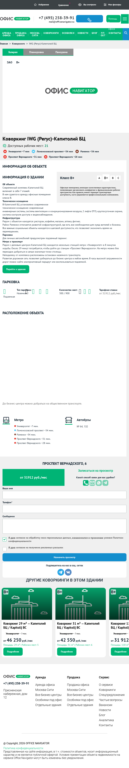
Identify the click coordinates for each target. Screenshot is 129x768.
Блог (102, 715)
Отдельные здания (48, 705)
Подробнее (13, 651)
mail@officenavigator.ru (61, 22)
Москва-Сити (44, 690)
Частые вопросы (110, 700)
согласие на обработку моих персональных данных (43, 537)
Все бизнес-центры (48, 695)
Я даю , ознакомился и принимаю (65, 539)
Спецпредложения (112, 695)
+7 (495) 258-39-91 (56, 17)
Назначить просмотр (64, 557)
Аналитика (106, 720)
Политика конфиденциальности (23, 748)
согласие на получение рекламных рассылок (39, 547)
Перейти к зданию (16, 269)
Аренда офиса (45, 684)
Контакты (106, 725)
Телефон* (7, 502)
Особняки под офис (48, 700)
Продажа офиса (78, 684)
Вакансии (105, 705)
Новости (105, 710)
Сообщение (9, 516)
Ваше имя (8, 488)
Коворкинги (107, 690)
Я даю (35, 547)
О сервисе (106, 684)
